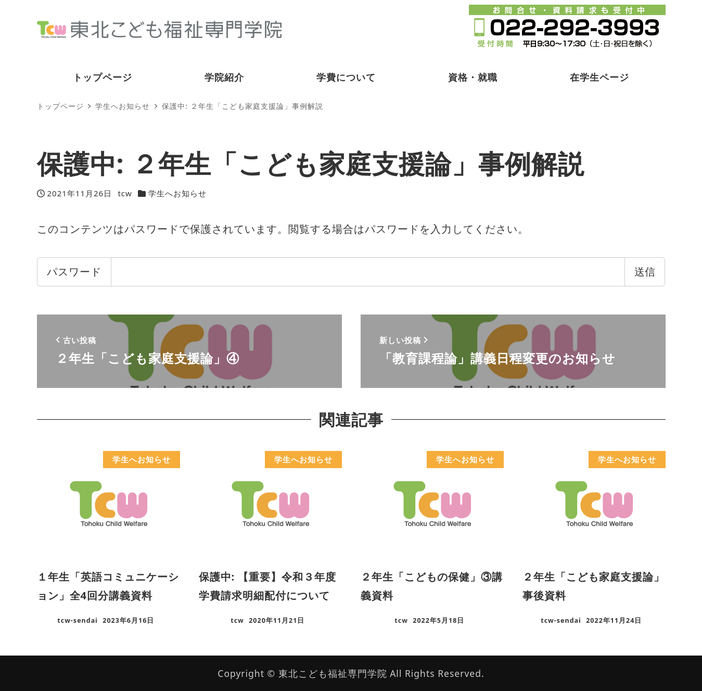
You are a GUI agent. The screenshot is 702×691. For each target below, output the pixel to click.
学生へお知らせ (177, 193)
